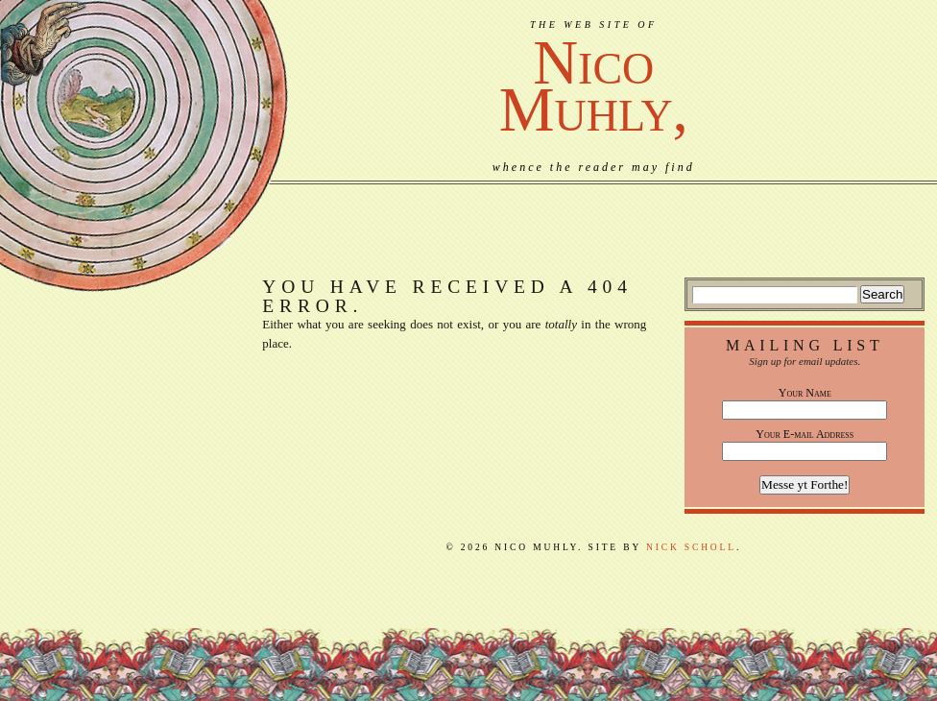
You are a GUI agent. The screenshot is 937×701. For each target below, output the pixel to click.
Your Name (805, 392)
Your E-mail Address (804, 434)
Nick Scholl (691, 547)
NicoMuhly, (593, 86)
